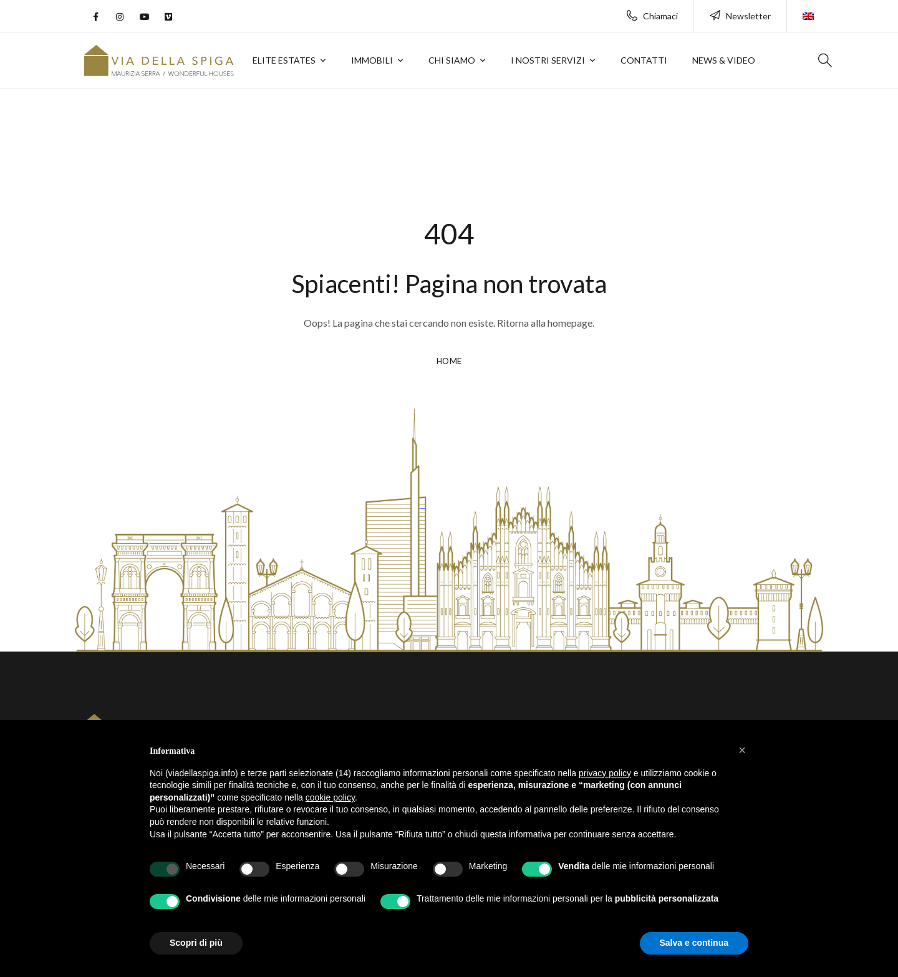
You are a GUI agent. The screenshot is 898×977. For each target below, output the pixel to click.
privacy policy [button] (605, 773)
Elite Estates (284, 60)
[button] (742, 750)
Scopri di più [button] (196, 943)
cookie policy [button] (330, 797)
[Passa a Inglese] (808, 10)
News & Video (723, 60)
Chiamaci (652, 16)
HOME (449, 362)
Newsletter (740, 16)
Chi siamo (451, 60)
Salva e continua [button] (694, 943)
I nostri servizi (548, 60)
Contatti (643, 60)
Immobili (372, 60)
